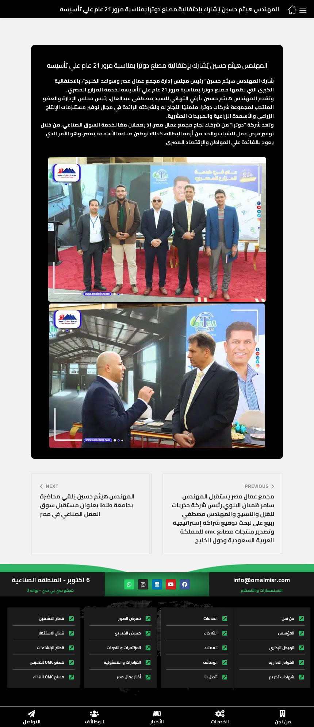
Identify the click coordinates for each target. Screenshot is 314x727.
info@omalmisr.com (261, 580)
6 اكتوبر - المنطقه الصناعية (50, 580)
